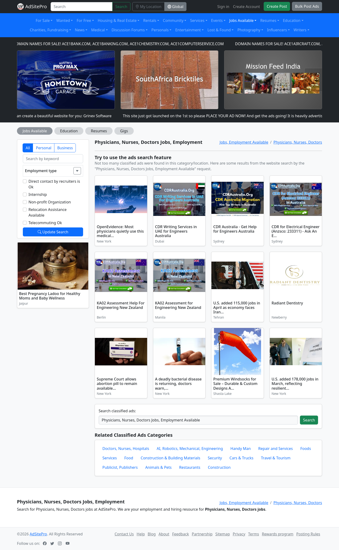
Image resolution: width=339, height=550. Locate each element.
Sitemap (222, 534)
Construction (219, 467)
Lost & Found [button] (219, 29)
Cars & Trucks (242, 458)
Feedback (180, 534)
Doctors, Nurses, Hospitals (125, 448)
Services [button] (197, 20)
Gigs (124, 130)
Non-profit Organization (49, 202)
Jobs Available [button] (241, 20)
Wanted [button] (63, 20)
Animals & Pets (158, 467)
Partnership (202, 534)
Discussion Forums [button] (128, 29)
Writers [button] (300, 29)
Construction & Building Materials (170, 458)
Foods (305, 448)
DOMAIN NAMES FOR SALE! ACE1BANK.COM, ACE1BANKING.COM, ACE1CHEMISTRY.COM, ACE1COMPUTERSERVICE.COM (120, 43)
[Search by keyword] (53, 158)
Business (65, 147)
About (164, 534)
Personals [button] (160, 29)
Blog (152, 534)
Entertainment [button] (188, 29)
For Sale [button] (43, 20)
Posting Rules (308, 534)
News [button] (80, 29)
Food (128, 458)
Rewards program (277, 534)
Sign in (223, 6)
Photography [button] (248, 29)
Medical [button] (98, 29)
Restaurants (189, 467)
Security (215, 458)
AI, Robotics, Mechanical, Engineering (190, 448)
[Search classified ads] (198, 420)
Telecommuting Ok (45, 222)
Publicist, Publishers (120, 467)
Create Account (246, 6)
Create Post (277, 6)
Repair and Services (275, 448)
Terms (253, 534)
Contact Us (124, 534)
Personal (43, 147)
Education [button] (292, 20)
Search (121, 6)
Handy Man (240, 448)
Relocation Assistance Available (47, 212)
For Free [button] (84, 20)
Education (69, 130)
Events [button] (217, 20)
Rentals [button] (149, 20)
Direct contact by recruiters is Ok (54, 184)
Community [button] (173, 20)
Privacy (239, 534)
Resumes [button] (268, 20)
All (28, 147)
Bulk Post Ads (307, 6)
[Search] (82, 6)
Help (141, 534)
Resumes (99, 130)
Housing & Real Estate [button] (117, 20)
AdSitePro (36, 6)
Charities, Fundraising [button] (49, 29)
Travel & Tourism (276, 458)
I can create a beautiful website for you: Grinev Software (64, 115)
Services (109, 458)
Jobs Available (35, 130)
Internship (37, 194)
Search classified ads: (117, 410)
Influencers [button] (277, 29)
